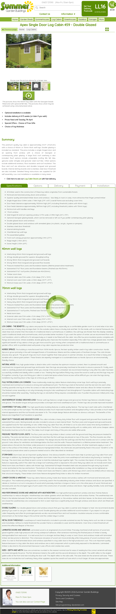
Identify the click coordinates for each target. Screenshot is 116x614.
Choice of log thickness (14, 126)
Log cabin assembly (27, 574)
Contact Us (44, 14)
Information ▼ (68, 14)
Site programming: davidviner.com (70, 605)
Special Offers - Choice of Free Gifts (20, 123)
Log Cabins (48, 19)
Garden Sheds (17, 19)
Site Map (59, 602)
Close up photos (43, 575)
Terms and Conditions (65, 598)
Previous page (9, 29)
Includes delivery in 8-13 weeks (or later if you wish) (26, 116)
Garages (84, 19)
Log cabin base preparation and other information (10, 577)
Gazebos (73, 19)
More (110, 19)
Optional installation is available (18, 113)
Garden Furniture (97, 19)
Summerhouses (33, 19)
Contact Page (39, 602)
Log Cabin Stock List (32, 179)
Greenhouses (61, 19)
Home (6, 19)
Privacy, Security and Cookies (68, 595)
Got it (93, 611)
